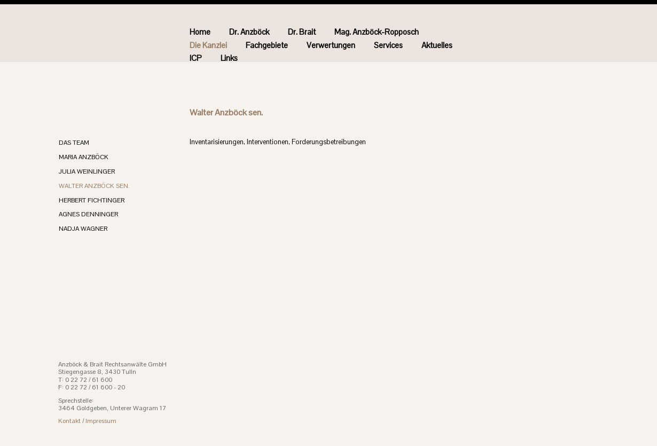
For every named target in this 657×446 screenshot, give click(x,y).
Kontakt (69, 421)
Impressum (100, 421)
